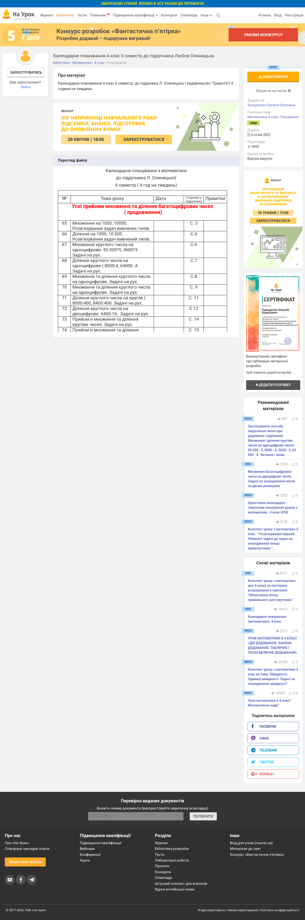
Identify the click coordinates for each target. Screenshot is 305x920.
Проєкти (162, 866)
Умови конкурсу (263, 34)
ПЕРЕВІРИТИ (203, 816)
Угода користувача (211, 910)
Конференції (90, 854)
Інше (206, 15)
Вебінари (87, 849)
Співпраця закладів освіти (27, 849)
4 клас (273, 117)
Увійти (25, 87)
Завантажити (273, 77)
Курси (85, 860)
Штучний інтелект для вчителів (181, 883)
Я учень (264, 15)
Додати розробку (273, 385)
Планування (289, 117)
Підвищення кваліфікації (135, 15)
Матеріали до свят (245, 849)
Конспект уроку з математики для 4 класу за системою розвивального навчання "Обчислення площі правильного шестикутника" (271, 590)
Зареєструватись (26, 72)
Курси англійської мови (174, 889)
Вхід (278, 15)
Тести (82, 15)
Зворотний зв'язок (25, 862)
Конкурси (169, 15)
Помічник (100, 15)
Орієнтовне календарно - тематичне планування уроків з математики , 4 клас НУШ (272, 507)
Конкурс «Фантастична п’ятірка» (257, 854)
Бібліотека (65, 15)
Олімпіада (188, 15)
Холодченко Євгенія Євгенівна (271, 105)
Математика (257, 117)
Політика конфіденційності (279, 910)
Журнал (46, 15)
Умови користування (242, 910)
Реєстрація (294, 15)
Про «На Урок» (17, 843)
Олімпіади (163, 878)
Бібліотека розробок (172, 849)
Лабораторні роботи (172, 860)
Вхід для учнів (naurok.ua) (251, 843)
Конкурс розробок (118, 31)
